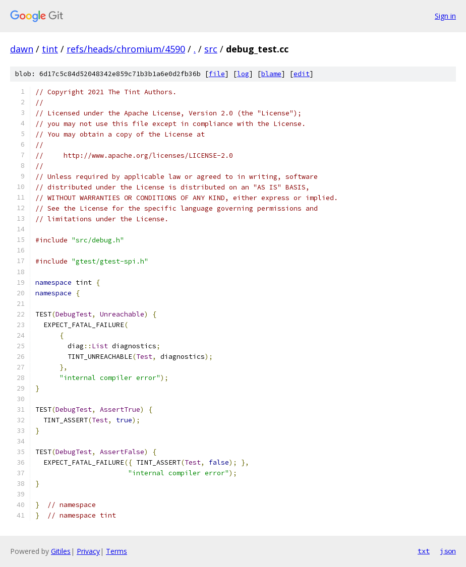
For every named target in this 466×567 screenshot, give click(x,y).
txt (424, 550)
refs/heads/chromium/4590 (126, 49)
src (210, 49)
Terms (116, 551)
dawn (21, 49)
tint (50, 49)
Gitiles (61, 551)
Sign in (445, 16)
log (243, 74)
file (217, 74)
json (448, 550)
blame (271, 74)
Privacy (88, 551)
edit (302, 74)
